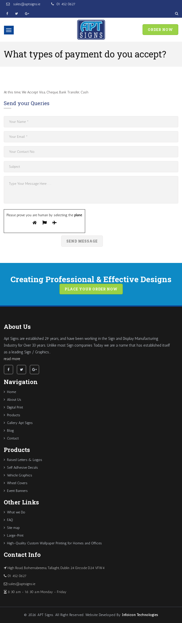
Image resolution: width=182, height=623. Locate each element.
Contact (11, 438)
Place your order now (91, 289)
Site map (12, 528)
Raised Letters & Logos (23, 460)
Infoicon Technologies (140, 615)
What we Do (14, 512)
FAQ (8, 520)
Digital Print (13, 407)
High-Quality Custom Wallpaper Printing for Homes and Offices (53, 543)
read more (12, 359)
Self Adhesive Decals (21, 467)
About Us (12, 400)
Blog (9, 430)
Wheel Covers (15, 483)
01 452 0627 (65, 4)
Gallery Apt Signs (18, 423)
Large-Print (13, 535)
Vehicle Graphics (18, 475)
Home (10, 392)
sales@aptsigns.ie (26, 4)
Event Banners (16, 491)
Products (12, 415)
